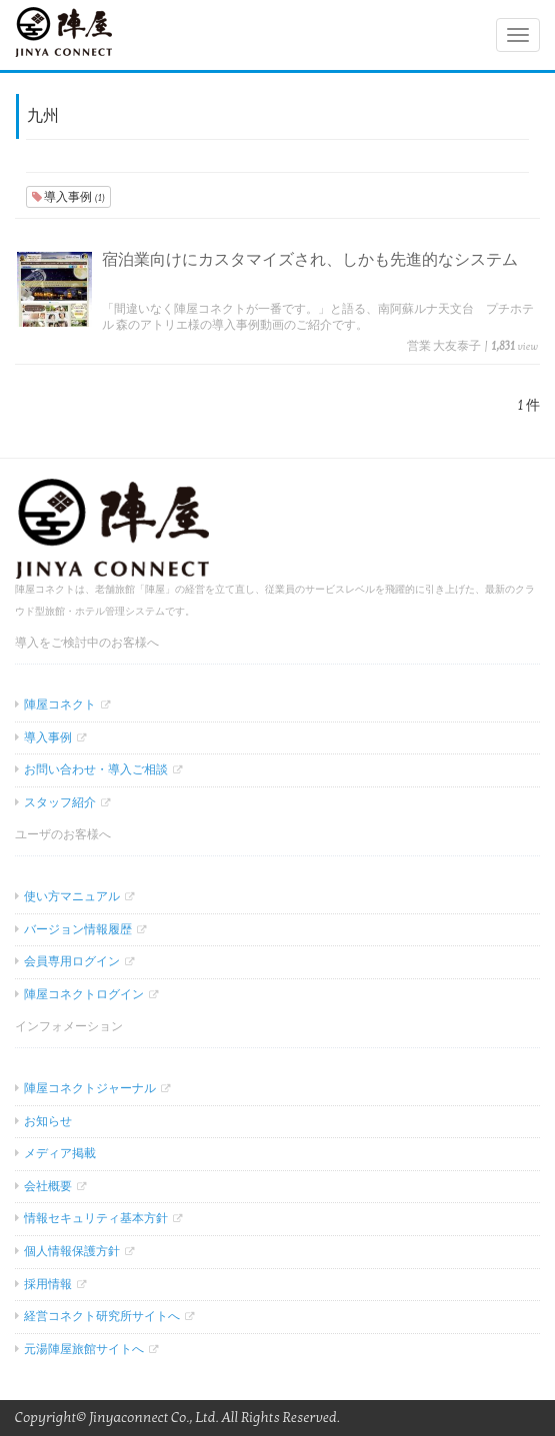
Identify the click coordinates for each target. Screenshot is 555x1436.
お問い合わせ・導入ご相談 (96, 769)
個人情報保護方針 (72, 1251)
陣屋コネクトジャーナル (90, 1088)
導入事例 (68, 197)
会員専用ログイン (72, 961)
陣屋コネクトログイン (84, 994)
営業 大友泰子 (444, 346)
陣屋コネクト (60, 705)
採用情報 (48, 1284)
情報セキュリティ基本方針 (96, 1218)
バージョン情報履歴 (78, 929)
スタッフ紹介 (60, 802)
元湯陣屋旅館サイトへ (84, 1349)
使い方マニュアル (72, 896)
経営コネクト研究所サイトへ (102, 1316)
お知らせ (48, 1121)
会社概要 (48, 1186)
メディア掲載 (60, 1153)
